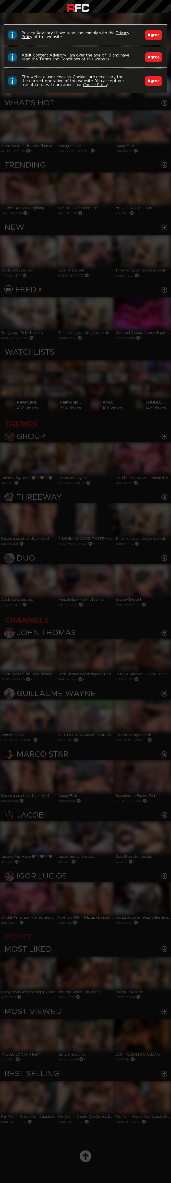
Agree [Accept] (153, 35)
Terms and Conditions (59, 59)
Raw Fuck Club (78, 7)
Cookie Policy (95, 85)
